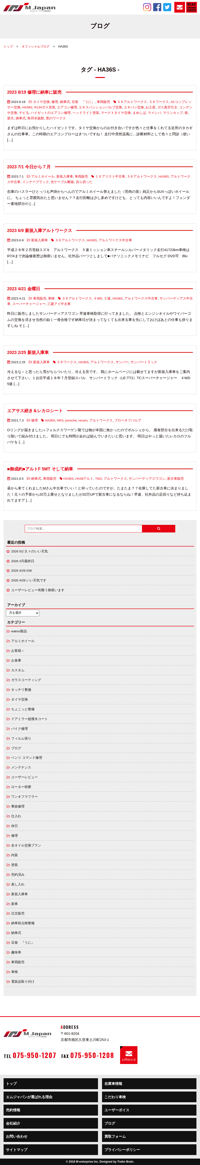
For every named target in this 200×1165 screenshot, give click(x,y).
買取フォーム (115, 1136)
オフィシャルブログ (35, 46)
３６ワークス (159, 102)
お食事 (16, 660)
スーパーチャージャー (29, 304)
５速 (107, 298)
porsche (71, 420)
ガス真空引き (167, 107)
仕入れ (16, 816)
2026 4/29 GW (21, 570)
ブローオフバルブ (127, 420)
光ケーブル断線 (62, 182)
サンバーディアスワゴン (147, 478)
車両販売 (103, 102)
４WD (97, 298)
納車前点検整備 (22, 923)
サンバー (122, 362)
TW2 (98, 478)
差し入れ (17, 884)
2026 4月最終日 (22, 561)
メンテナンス (21, 767)
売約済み (17, 874)
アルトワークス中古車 (115, 240)
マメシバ (154, 113)
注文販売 (17, 913)
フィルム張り (21, 738)
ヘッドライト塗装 (86, 113)
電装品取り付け (22, 981)
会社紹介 (13, 1123)
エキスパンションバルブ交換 (100, 107)
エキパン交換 (134, 107)
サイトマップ (16, 1150)
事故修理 (17, 806)
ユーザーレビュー (24, 777)
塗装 (14, 865)
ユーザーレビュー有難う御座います (37, 590)
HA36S (27, 107)
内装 (14, 855)
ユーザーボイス (116, 1110)
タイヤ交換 (41, 102)
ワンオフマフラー (24, 796)
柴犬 (10, 118)
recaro (83, 420)
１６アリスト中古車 (110, 176)
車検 (51, 298)
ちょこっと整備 (22, 709)
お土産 (151, 107)
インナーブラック (35, 182)
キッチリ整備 (21, 689)
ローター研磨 (21, 787)
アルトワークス (102, 362)
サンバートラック (144, 362)
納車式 (65, 102)
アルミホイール (42, 176)
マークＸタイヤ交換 (116, 113)
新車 (14, 904)
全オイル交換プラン (26, 845)
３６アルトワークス (132, 102)
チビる (24, 113)
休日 (14, 826)
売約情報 (13, 1110)
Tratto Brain (125, 1161)
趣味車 (16, 952)
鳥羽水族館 (35, 118)
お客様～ (17, 651)
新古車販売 (175, 478)
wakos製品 (19, 631)
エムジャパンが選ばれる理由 (29, 1097)
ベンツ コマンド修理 (26, 757)
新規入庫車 (64, 176)
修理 (54, 102)
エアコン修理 (67, 107)
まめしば (139, 113)
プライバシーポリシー (122, 1150)
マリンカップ (173, 113)
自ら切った (84, 182)
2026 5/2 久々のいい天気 (29, 551)
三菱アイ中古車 (59, 304)
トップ (8, 46)
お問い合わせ (16, 1136)
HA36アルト (84, 478)
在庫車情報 (113, 1084)
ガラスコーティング (26, 680)
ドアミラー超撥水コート (29, 719)
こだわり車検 (115, 1097)
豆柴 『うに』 (83, 102)
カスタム (17, 670)
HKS (60, 420)
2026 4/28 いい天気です (28, 580)
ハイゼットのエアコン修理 (51, 113)
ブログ (16, 748)
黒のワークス (56, 118)
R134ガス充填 (44, 107)
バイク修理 (19, 728)
